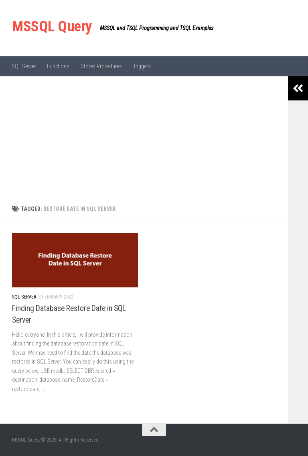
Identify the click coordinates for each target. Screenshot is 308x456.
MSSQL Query (52, 26)
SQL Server (24, 66)
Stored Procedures (101, 66)
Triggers (142, 66)
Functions (58, 66)
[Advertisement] (144, 136)
